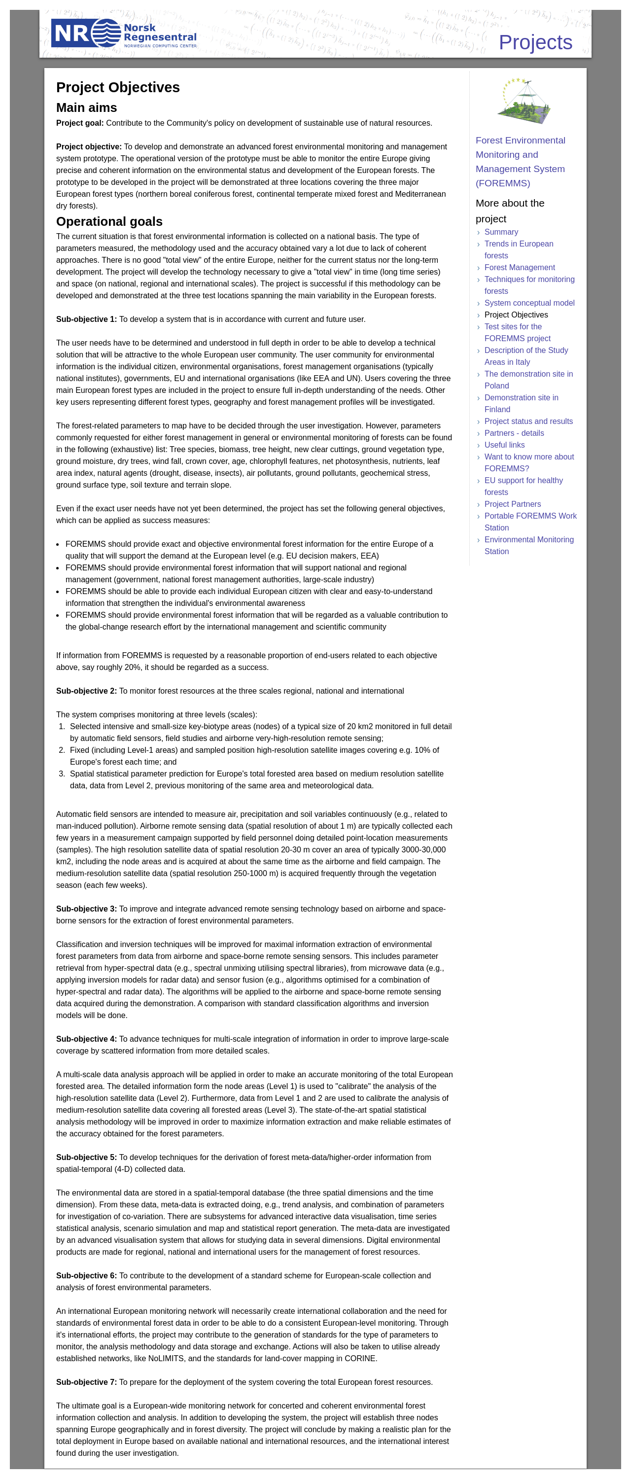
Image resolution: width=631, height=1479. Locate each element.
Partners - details (514, 433)
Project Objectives (516, 315)
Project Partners (513, 504)
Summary (501, 232)
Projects (536, 42)
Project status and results (529, 421)
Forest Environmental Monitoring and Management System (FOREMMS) (520, 161)
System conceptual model (530, 303)
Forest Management (520, 267)
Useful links (505, 445)
